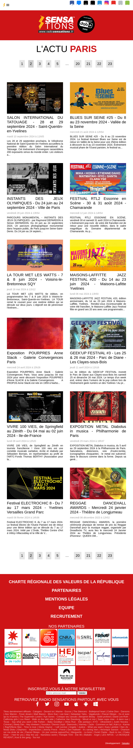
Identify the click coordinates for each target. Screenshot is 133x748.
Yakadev (126, 743)
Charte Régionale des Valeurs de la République (66, 581)
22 (99, 64)
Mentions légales (66, 599)
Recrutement (66, 616)
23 (110, 64)
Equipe (66, 607)
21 (88, 64)
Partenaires (66, 590)
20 (77, 64)
